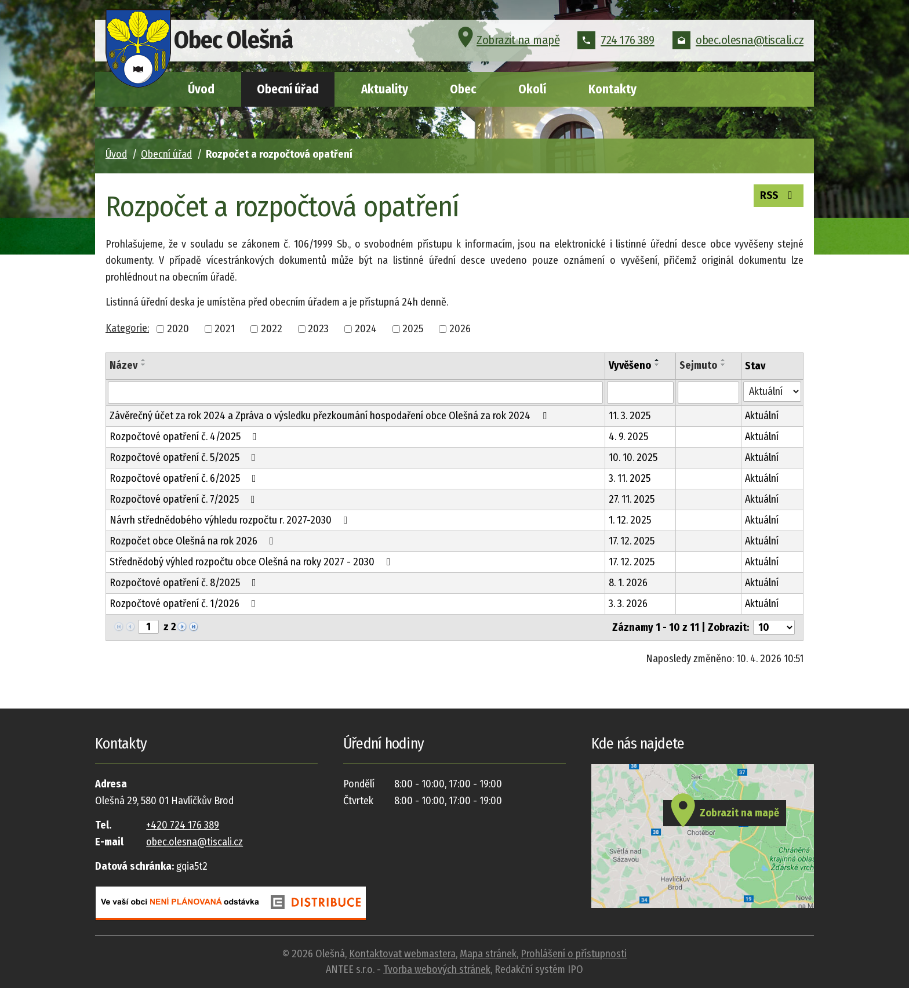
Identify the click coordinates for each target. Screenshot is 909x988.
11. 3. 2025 (629, 415)
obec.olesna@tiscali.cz (737, 42)
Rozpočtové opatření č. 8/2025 (185, 582)
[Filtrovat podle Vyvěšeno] (640, 393)
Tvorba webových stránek (436, 969)
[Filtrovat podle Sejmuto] (708, 393)
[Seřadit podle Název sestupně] (143, 364)
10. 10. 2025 (633, 457)
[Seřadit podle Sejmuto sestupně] (723, 364)
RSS (777, 196)
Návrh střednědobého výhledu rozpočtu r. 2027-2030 (231, 520)
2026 (460, 328)
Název (123, 365)
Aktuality (384, 89)
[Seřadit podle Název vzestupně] (143, 360)
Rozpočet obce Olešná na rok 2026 (194, 541)
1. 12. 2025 (630, 520)
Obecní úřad (288, 89)
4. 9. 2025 (628, 436)
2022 (271, 328)
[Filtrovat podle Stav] (772, 392)
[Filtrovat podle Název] (355, 393)
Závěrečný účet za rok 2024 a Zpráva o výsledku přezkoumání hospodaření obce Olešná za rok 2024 (330, 415)
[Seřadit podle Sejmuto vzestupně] (723, 360)
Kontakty (612, 89)
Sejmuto (698, 365)
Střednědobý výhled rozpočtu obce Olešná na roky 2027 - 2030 (252, 561)
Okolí (532, 89)
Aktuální (762, 415)
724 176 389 (616, 42)
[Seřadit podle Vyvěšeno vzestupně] (657, 360)
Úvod (201, 89)
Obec (463, 89)
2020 (178, 328)
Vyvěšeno (630, 365)
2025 (412, 328)
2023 (318, 328)
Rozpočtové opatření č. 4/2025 (185, 436)
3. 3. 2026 (628, 603)
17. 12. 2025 (632, 541)
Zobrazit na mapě (506, 42)
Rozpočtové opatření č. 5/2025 (185, 457)
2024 (366, 328)
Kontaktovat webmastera (402, 953)
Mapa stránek (488, 953)
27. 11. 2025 (632, 499)
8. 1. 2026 (628, 582)
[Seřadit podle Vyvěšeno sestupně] (657, 364)
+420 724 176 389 (182, 825)
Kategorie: (127, 328)
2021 (224, 328)
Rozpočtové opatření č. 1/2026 (185, 603)
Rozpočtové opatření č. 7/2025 (185, 499)
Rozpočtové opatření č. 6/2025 (185, 478)
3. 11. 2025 (629, 478)
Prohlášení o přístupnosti (574, 953)
